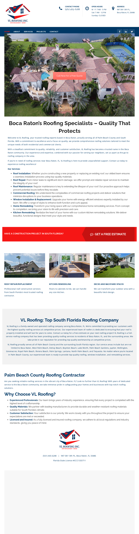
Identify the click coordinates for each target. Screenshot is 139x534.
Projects (41, 32)
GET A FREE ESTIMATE (108, 234)
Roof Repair (19, 180)
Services (28, 32)
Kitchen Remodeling (24, 212)
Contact (54, 32)
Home (7, 32)
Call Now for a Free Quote (70, 76)
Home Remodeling (23, 206)
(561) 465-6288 (72, 9)
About (17, 32)
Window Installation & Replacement (32, 199)
